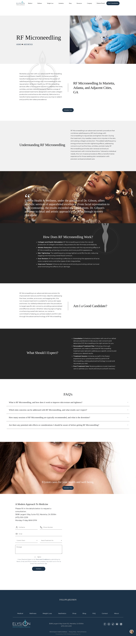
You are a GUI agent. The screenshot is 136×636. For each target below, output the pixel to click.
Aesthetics (28, 44)
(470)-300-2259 (66, 626)
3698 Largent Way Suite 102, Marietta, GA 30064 (66, 623)
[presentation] (39, 576)
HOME (18, 44)
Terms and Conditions (42, 559)
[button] (30, 3)
